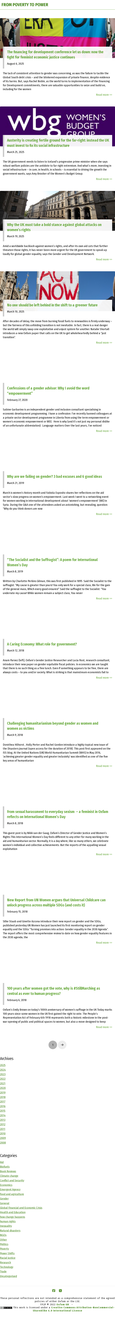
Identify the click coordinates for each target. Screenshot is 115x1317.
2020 (3, 1088)
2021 (2, 1083)
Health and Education (12, 1212)
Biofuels (5, 1166)
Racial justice (7, 1258)
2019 (3, 1092)
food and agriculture (12, 1194)
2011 (2, 1129)
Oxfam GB (62, 1304)
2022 (3, 1079)
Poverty (4, 1248)
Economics (6, 1185)
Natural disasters (10, 1230)
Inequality (6, 1226)
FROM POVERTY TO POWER (24, 4)
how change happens (12, 1217)
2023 (3, 1074)
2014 (3, 1115)
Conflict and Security (12, 1180)
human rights (8, 1221)
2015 (2, 1110)
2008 (3, 1142)
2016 (3, 1106)
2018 (3, 1097)
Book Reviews (8, 1171)
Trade (3, 1271)
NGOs (3, 1235)
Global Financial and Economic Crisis (21, 1207)
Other (3, 1239)
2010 (3, 1133)
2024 (3, 1070)
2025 (3, 1065)
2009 (3, 1138)
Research (5, 1262)
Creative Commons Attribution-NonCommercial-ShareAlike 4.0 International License (74, 1309)
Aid (2, 1162)
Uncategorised (8, 1276)
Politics (4, 1244)
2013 (2, 1120)
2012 (2, 1124)
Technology (6, 1267)
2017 (2, 1101)
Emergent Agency (10, 1189)
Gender (4, 1198)
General (4, 1203)
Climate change (9, 1176)
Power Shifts (7, 1253)
